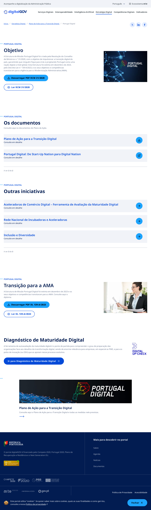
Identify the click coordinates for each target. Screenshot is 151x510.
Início (6, 24)
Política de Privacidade (122, 492)
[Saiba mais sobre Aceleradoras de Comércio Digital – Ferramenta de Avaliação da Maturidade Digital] (139, 206)
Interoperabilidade (64, 12)
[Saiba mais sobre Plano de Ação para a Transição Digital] (139, 140)
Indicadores (141, 12)
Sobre (96, 448)
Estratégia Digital (104, 12)
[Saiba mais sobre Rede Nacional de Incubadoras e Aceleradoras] (139, 221)
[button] (119, 4)
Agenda (96, 454)
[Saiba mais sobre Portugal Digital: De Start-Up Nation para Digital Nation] (139, 155)
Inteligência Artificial (84, 12)
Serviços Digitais (45, 12)
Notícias (96, 460)
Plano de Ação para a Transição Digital (44, 24)
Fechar (137, 502)
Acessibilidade (141, 492)
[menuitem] (45, 12)
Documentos (98, 466)
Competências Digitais (124, 12)
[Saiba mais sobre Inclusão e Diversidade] (139, 236)
